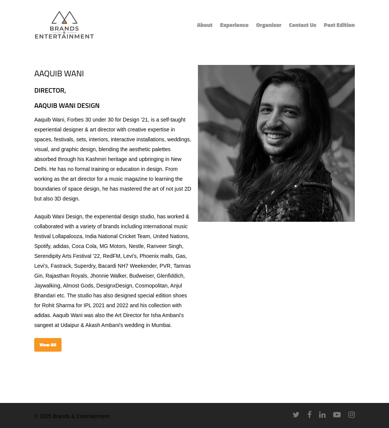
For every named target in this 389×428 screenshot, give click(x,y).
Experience (234, 25)
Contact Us (302, 25)
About (204, 25)
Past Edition (339, 25)
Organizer (268, 25)
